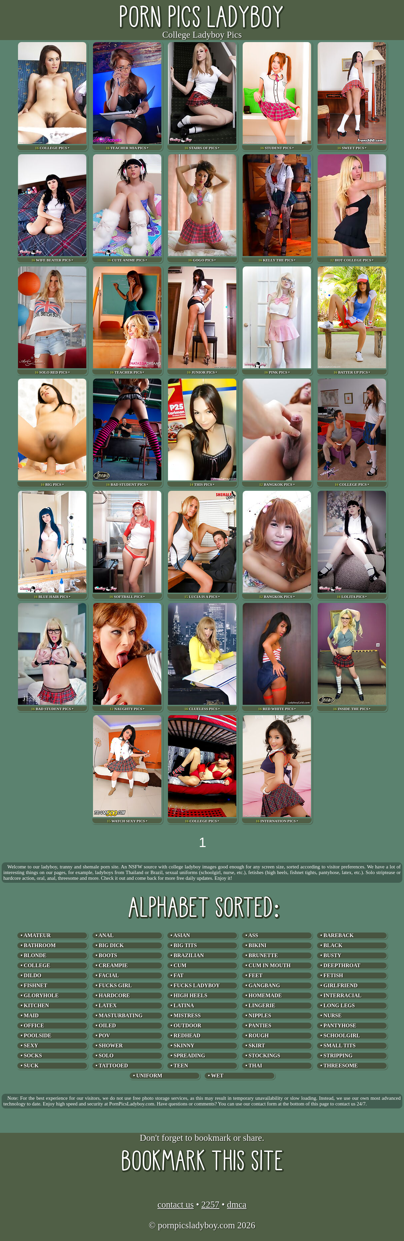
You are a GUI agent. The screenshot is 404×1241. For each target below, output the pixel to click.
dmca (236, 1205)
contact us (175, 1205)
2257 (210, 1205)
